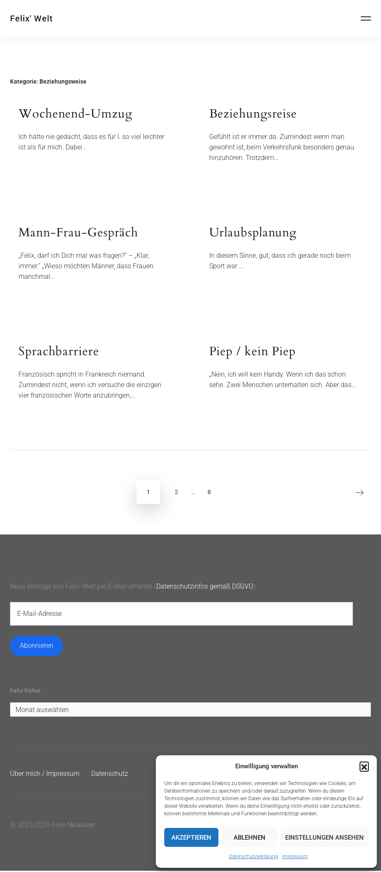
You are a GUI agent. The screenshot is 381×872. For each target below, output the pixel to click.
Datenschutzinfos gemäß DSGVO (204, 587)
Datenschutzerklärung (253, 856)
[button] (364, 766)
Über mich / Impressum (44, 775)
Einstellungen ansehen (324, 837)
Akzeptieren (191, 837)
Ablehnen (249, 837)
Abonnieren (36, 646)
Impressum (295, 856)
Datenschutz (109, 775)
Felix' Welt (31, 18)
